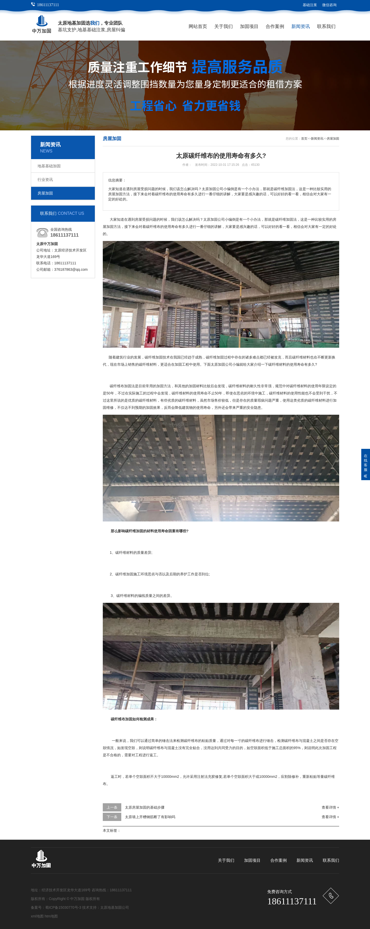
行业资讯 (45, 179)
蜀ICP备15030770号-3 (63, 907)
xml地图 (37, 916)
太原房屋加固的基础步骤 (144, 807)
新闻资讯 (300, 26)
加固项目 (249, 26)
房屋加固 (45, 193)
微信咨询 (329, 5)
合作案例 (275, 26)
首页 (304, 138)
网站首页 (198, 26)
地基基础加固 (49, 166)
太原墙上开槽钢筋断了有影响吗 (150, 817)
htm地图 (51, 916)
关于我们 (223, 26)
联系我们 (326, 26)
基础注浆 (310, 5)
